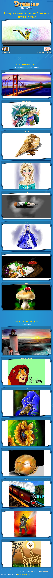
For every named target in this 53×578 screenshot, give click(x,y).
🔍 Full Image (6, 52)
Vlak (26, 479)
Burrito (26, 253)
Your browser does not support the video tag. (26, 33)
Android (33, 571)
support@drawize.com (23, 574)
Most (26, 71)
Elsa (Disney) (26, 162)
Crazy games (44, 571)
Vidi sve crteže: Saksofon (44, 52)
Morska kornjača (26, 101)
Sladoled (26, 131)
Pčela (26, 388)
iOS (37, 571)
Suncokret (26, 419)
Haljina (26, 222)
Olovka (26, 192)
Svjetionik (26, 328)
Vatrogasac (26, 510)
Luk (26, 449)
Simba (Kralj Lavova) (26, 358)
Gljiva (26, 283)
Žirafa (26, 540)
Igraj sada (17, 570)
